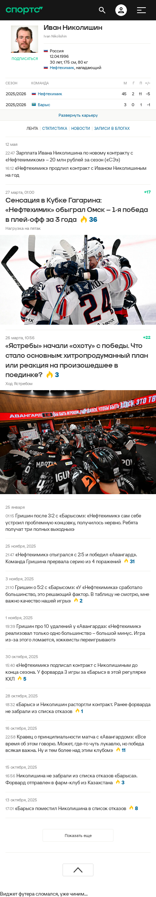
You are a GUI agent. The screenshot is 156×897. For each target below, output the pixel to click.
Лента (32, 128)
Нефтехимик (62, 67)
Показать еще (78, 835)
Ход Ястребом (18, 383)
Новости (80, 128)
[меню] (141, 10)
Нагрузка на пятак (23, 228)
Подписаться (25, 58)
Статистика (54, 128)
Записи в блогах (111, 128)
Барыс (41, 104)
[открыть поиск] (102, 10)
